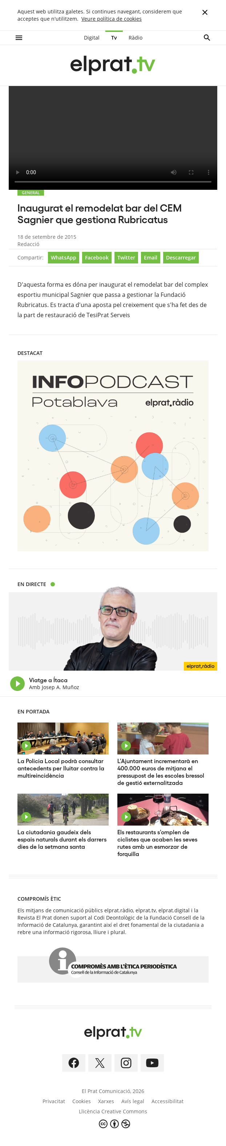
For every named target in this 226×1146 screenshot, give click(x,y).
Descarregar (181, 257)
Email (150, 257)
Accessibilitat (167, 1101)
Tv (114, 37)
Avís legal (132, 1101)
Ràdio (135, 37)
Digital (92, 37)
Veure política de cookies (111, 18)
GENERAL (31, 192)
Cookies (81, 1101)
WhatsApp (63, 257)
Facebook (97, 257)
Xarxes (106, 1101)
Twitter (126, 257)
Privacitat (54, 1101)
